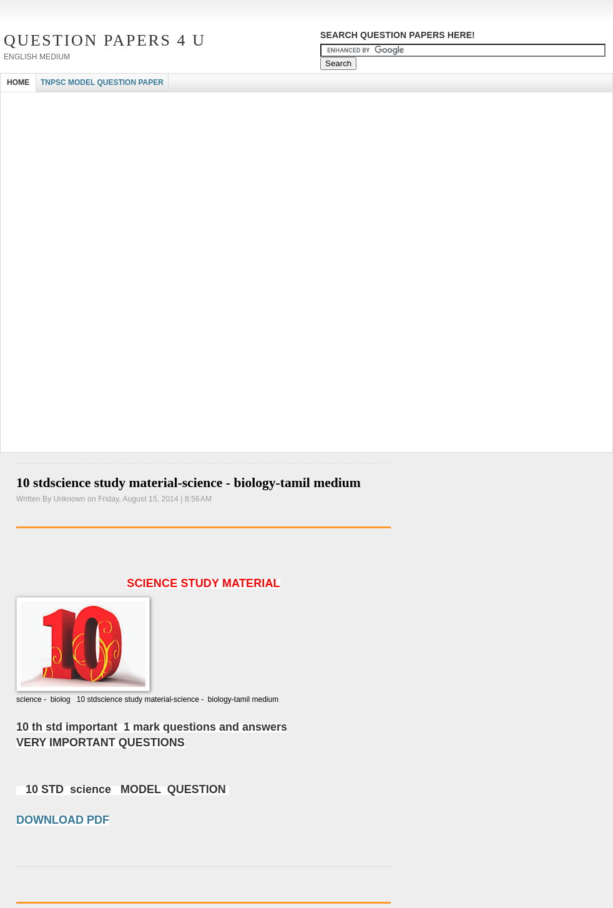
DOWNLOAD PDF (62, 820)
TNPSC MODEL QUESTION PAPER (102, 82)
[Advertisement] (147, 186)
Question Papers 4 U (105, 40)
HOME (18, 82)
